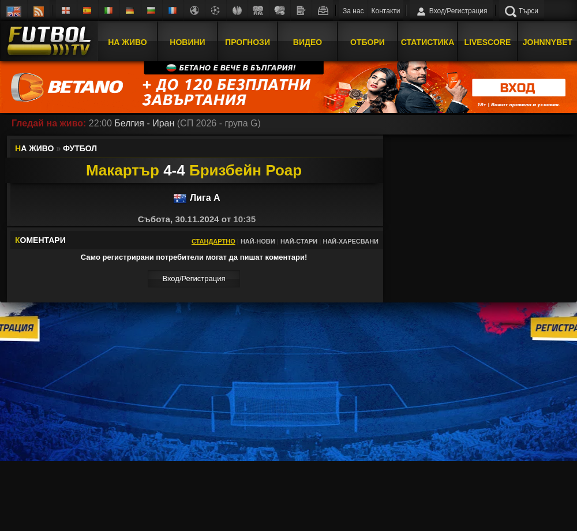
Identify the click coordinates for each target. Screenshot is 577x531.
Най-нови (258, 241)
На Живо (127, 42)
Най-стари (298, 241)
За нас (353, 11)
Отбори (367, 42)
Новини (187, 42)
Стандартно (213, 241)
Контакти (386, 11)
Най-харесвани (351, 241)
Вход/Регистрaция (193, 278)
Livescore (487, 42)
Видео (307, 42)
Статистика (428, 42)
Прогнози (247, 42)
